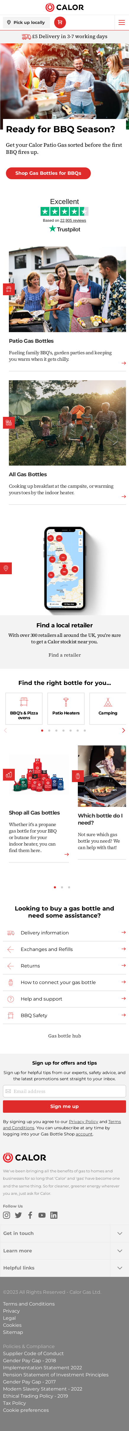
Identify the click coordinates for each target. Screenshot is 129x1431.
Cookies (12, 1325)
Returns (30, 966)
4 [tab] (63, 731)
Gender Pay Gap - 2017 (29, 1382)
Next (123, 730)
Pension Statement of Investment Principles (56, 1375)
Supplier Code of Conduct (33, 1353)
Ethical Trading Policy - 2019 (35, 1396)
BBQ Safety (34, 1015)
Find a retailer (65, 655)
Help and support (41, 999)
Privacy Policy (83, 1121)
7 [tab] (85, 731)
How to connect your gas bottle (58, 982)
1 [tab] (42, 731)
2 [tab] (49, 731)
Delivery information (45, 933)
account (84, 1134)
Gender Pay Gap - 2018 (29, 1360)
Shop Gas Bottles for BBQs (48, 173)
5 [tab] (71, 731)
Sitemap (13, 1332)
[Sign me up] (64, 1106)
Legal (9, 1318)
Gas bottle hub (64, 1035)
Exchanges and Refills (47, 949)
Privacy (11, 1311)
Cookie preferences (26, 1410)
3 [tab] (56, 731)
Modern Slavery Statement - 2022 (42, 1389)
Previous (5, 730)
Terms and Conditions (29, 1304)
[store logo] (64, 7)
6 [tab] (78, 731)
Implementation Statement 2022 (42, 1367)
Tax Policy (14, 1403)
